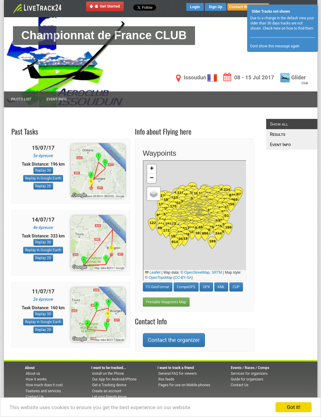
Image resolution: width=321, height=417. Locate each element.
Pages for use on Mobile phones (184, 385)
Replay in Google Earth (43, 178)
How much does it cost (44, 385)
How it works (36, 379)
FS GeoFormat (157, 287)
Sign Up (215, 7)
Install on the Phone (108, 373)
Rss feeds (166, 379)
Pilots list (21, 99)
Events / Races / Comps (250, 368)
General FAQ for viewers (178, 373)
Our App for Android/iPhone (114, 379)
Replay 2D (43, 186)
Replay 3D (43, 170)
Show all (279, 124)
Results (277, 134)
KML (221, 287)
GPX (206, 287)
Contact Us (35, 397)
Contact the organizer (174, 340)
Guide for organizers (247, 379)
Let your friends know (109, 397)
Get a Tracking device (109, 385)
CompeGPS (186, 287)
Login (195, 7)
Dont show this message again (275, 46)
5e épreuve (43, 155)
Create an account (106, 391)
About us (33, 373)
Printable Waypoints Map (166, 302)
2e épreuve (43, 299)
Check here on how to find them (288, 28)
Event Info (56, 99)
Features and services (43, 391)
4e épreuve (43, 227)
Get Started (105, 6)
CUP (236, 287)
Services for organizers (249, 373)
